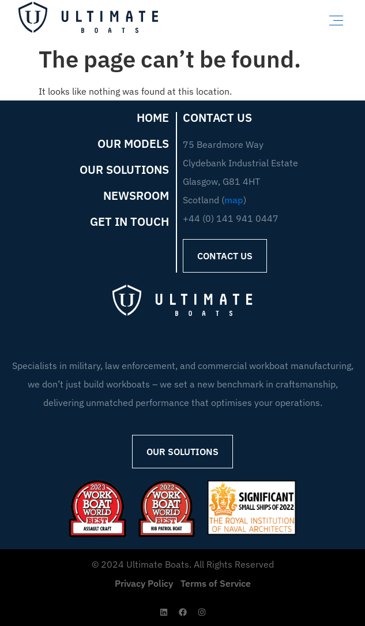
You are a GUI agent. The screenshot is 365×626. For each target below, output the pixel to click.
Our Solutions (124, 170)
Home (153, 118)
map (233, 200)
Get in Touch (129, 222)
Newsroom (136, 196)
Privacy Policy (144, 583)
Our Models (133, 144)
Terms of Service (215, 583)
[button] (336, 20)
